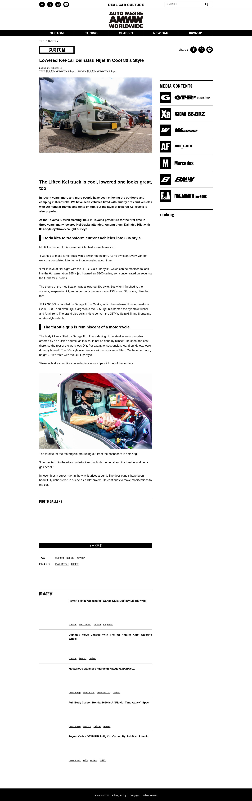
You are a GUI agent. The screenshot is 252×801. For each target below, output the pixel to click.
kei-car (71, 558)
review (82, 558)
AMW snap (72, 678)
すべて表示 (95, 545)
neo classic (84, 620)
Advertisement (151, 771)
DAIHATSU (62, 564)
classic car (88, 678)
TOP (41, 41)
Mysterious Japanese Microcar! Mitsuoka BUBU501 (102, 659)
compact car (105, 678)
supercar (110, 620)
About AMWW (100, 771)
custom (60, 558)
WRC (104, 736)
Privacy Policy (118, 771)
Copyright (135, 771)
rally (84, 736)
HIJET (76, 564)
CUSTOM (53, 41)
